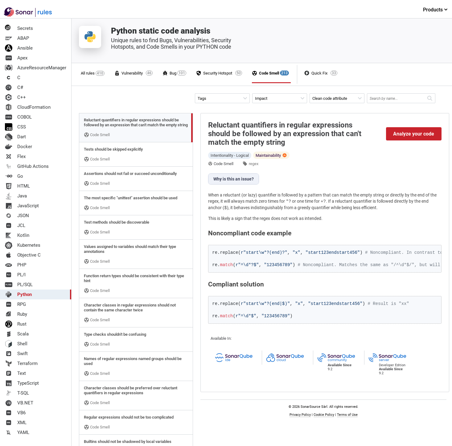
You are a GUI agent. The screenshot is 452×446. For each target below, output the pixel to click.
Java (16, 196)
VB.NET (19, 403)
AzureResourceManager (35, 67)
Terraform (21, 363)
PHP (15, 265)
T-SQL (17, 393)
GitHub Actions (27, 166)
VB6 (15, 412)
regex (253, 163)
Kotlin (17, 235)
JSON (17, 215)
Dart (15, 136)
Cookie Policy (324, 415)
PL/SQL (19, 284)
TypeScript (22, 383)
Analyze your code (413, 134)
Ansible (19, 48)
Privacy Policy (300, 415)
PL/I (15, 274)
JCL (15, 225)
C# (14, 87)
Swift (16, 353)
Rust (16, 324)
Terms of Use (347, 415)
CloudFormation (28, 107)
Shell (16, 343)
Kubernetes (22, 245)
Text (15, 373)
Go (14, 176)
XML (16, 422)
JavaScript (22, 205)
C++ (15, 97)
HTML (17, 186)
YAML (17, 432)
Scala (17, 334)
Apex (16, 58)
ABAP (17, 38)
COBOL (18, 117)
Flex (15, 156)
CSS (15, 127)
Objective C (23, 255)
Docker (18, 146)
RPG (15, 304)
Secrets (19, 28)
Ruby (16, 314)
